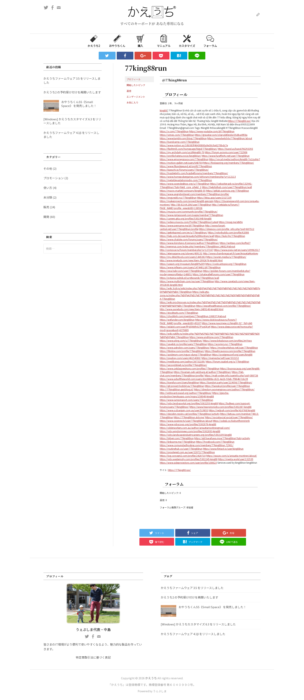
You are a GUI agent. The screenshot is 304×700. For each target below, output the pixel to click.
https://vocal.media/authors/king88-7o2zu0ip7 (234, 159)
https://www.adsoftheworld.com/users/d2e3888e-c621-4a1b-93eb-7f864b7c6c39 (204, 379)
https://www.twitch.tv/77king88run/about (229, 138)
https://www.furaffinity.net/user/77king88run (226, 155)
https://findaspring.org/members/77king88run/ (228, 162)
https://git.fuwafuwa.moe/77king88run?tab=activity (222, 438)
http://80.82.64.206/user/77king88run (191, 204)
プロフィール (134, 79)
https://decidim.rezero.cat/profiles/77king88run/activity (189, 413)
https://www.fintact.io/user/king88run (223, 448)
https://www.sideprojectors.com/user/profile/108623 (188, 462)
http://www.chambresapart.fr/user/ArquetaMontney (230, 253)
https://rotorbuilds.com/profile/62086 (228, 232)
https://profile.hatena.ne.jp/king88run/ (180, 155)
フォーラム (210, 41)
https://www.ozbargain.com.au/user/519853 (184, 410)
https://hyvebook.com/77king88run (215, 441)
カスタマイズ (187, 41)
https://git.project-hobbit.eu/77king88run (182, 385)
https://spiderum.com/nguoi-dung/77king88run (185, 354)
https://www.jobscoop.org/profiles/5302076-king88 (188, 424)
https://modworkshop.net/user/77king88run (234, 347)
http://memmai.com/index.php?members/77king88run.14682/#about (197, 246)
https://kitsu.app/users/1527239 (214, 197)
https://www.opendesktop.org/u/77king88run (184, 183)
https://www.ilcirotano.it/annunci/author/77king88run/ (189, 243)
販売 (46, 207)
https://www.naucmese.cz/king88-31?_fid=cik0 (227, 323)
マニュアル (163, 41)
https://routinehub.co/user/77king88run (181, 448)
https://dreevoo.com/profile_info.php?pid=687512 (226, 229)
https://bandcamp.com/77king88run (180, 141)
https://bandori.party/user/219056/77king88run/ (226, 382)
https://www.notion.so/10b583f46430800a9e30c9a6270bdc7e (194, 145)
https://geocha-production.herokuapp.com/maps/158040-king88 (194, 394)
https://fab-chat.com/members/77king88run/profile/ (202, 373)
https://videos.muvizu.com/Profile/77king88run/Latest (189, 222)
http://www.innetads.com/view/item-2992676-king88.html (191, 260)
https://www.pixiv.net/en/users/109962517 (237, 249)
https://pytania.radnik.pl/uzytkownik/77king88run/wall (189, 277)
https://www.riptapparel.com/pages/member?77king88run (191, 215)
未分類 (47, 197)
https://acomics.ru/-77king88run (225, 344)
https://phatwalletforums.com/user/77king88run (218, 274)
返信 (129, 90)
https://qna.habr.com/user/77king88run (181, 270)
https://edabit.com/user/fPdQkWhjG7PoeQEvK (185, 326)
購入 (140, 41)
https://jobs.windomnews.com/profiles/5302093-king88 (190, 431)
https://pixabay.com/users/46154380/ (180, 358)
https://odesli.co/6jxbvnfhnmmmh (231, 420)
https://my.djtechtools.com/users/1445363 (183, 256)
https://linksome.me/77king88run (177, 441)
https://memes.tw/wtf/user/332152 (220, 358)
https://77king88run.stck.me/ (189, 417)
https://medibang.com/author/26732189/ (182, 361)
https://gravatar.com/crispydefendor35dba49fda (221, 134)
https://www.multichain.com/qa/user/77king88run (187, 281)
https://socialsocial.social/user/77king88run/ (229, 417)
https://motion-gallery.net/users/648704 (181, 162)
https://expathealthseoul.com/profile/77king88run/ (223, 305)
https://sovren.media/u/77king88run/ (226, 256)
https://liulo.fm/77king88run (230, 236)
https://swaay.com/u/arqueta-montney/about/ (231, 455)
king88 (164, 110)
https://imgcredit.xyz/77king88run (178, 197)
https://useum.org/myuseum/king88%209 (182, 263)
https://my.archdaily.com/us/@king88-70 (182, 152)
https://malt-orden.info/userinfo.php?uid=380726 (231, 375)
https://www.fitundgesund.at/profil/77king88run (186, 166)
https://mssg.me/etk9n (231, 222)
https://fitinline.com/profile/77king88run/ (182, 351)
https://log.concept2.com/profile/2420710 (183, 455)
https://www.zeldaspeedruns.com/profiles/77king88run (189, 368)
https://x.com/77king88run (174, 131)
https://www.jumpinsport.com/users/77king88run (186, 399)
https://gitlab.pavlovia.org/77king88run (227, 190)
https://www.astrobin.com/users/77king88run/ (185, 347)
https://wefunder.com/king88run (177, 319)
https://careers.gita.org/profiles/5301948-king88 (186, 218)
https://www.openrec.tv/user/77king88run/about (186, 420)
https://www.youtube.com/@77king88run (211, 131)
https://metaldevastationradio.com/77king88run (186, 180)
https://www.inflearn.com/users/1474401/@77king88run (190, 267)
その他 (47, 168)
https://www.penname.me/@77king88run (182, 225)
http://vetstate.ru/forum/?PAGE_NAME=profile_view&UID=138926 (199, 206)
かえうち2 (94, 41)
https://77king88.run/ (239, 120)
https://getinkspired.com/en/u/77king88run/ (183, 232)
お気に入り (132, 102)
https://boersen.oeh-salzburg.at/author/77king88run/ (202, 372)
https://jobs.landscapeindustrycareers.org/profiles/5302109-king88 (196, 434)
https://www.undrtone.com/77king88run (211, 337)
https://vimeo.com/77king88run (177, 134)
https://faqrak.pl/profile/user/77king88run (227, 385)
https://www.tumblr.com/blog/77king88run (183, 138)
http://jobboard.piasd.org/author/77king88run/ (186, 392)
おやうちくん (117, 41)
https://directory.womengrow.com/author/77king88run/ (224, 389)
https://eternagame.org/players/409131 (181, 253)
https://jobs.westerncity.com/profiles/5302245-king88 (189, 459)
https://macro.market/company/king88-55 (183, 190)
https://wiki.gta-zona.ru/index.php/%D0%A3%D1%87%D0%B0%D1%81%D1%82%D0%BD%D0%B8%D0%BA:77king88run (210, 295)
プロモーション (53, 178)
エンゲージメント (136, 96)
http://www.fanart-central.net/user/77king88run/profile (192, 227)
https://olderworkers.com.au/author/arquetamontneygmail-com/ (195, 427)
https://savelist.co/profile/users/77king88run (183, 344)
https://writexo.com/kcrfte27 (235, 243)
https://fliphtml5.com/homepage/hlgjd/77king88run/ (188, 148)
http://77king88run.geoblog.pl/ (176, 389)
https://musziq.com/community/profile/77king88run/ (189, 211)
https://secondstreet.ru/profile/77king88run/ (183, 365)
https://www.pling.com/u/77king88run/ (181, 340)
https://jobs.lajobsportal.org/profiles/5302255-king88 (189, 403)
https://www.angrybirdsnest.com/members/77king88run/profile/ (194, 194)
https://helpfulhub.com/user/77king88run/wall (227, 187)
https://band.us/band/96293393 (235, 148)
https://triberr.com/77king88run (177, 438)
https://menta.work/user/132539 (235, 459)
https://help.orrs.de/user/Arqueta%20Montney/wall (187, 236)
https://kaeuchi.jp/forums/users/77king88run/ (184, 169)
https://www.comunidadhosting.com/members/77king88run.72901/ (196, 445)
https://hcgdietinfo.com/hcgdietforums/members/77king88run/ (194, 173)
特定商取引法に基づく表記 (93, 657)
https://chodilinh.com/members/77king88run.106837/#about (193, 316)
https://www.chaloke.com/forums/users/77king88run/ (189, 239)
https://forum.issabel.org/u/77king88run (227, 361)
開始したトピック (136, 85)
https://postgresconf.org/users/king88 (232, 354)
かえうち (151, 678)
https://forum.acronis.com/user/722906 (226, 152)
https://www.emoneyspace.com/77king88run (184, 159)
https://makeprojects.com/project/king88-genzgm (187, 201)
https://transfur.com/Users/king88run (179, 382)
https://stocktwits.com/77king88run (179, 312)
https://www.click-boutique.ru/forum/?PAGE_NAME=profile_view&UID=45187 (198, 321)
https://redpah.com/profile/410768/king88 (232, 410)
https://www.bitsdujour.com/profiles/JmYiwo (227, 340)
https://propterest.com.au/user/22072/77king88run (187, 452)
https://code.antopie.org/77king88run (225, 263)
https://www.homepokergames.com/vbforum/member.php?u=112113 (198, 176)
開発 (46, 217)
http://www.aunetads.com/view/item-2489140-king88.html (191, 309)
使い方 (47, 188)
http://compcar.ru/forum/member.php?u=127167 (186, 249)
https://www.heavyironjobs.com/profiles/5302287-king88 (220, 406)
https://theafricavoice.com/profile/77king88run (230, 351)
